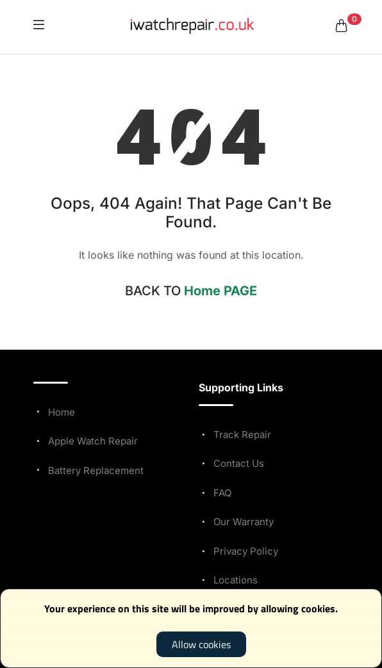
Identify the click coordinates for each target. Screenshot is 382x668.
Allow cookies (201, 644)
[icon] (39, 25)
